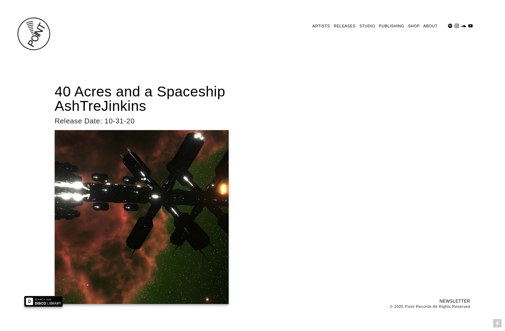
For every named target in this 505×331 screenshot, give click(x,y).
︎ (463, 26)
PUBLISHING (391, 26)
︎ (457, 26)
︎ (470, 26)
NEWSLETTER (454, 301)
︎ (450, 26)
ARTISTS (321, 26)
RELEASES (345, 26)
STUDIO (367, 26)
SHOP (413, 26)
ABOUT (430, 26)
